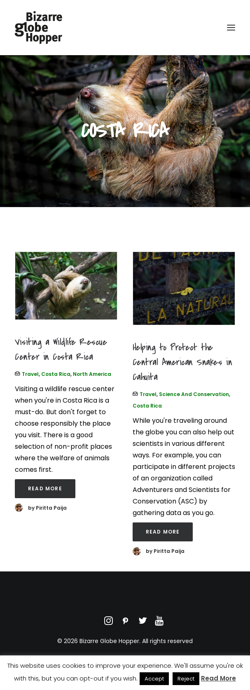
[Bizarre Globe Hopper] (38, 27)
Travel (30, 374)
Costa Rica (55, 374)
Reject (186, 679)
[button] (231, 27)
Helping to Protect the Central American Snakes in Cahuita (182, 362)
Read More (45, 488)
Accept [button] (154, 679)
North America (92, 374)
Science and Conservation (194, 394)
